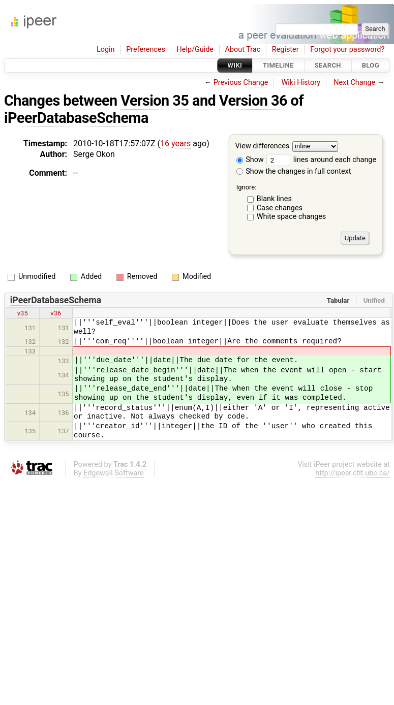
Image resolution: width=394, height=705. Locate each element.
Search (328, 65)
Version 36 (253, 100)
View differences (262, 146)
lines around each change (321, 159)
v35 (22, 313)
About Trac (243, 49)
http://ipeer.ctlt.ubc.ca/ (352, 473)
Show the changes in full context (293, 171)
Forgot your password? (347, 49)
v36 (55, 313)
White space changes (291, 216)
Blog (370, 65)
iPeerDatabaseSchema (76, 117)
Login (106, 49)
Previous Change (241, 82)
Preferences (145, 49)
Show (250, 159)
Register (285, 49)
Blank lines (274, 199)
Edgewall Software (113, 473)
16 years (175, 143)
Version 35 (154, 100)
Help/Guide (195, 49)
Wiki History (301, 82)
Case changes (279, 208)
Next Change (354, 82)
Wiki (235, 65)
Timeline (278, 65)
